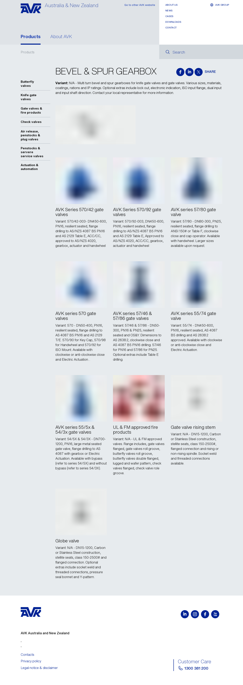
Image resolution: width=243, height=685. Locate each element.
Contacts (27, 654)
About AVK (61, 37)
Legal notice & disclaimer (39, 667)
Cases (169, 16)
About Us (171, 4)
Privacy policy (31, 661)
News (169, 10)
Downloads (173, 22)
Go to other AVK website (139, 5)
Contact (171, 27)
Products (31, 37)
